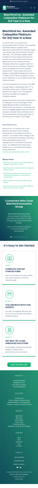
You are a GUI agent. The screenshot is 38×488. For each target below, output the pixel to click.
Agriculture (19, 416)
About (19, 438)
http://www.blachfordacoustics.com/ (15, 152)
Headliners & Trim (19, 383)
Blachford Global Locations (19, 1)
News (19, 440)
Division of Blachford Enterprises (19, 474)
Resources (19, 442)
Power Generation (19, 424)
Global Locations (19, 464)
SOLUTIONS (19, 393)
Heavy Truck (19, 422)
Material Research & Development (19, 402)
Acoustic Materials (19, 381)
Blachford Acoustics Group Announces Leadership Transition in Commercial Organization (17, 175)
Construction (19, 420)
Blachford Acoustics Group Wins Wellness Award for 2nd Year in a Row (18, 187)
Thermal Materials (19, 387)
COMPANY (19, 433)
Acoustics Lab (19, 398)
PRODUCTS (19, 376)
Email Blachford (19, 461)
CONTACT (19, 452)
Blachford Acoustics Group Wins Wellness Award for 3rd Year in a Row (18, 163)
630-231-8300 (19, 457)
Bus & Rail (19, 418)
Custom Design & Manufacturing (19, 400)
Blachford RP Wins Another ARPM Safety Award (17, 181)
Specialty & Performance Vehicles (19, 426)
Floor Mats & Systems (19, 385)
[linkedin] (20, 467)
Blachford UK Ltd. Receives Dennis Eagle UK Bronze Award (18, 169)
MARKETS (19, 411)
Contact (19, 446)
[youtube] (17, 467)
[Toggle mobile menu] (35, 8)
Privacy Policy (19, 479)
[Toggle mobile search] (31, 8)
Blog (19, 444)
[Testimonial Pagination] (10, 237)
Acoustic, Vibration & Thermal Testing (19, 404)
